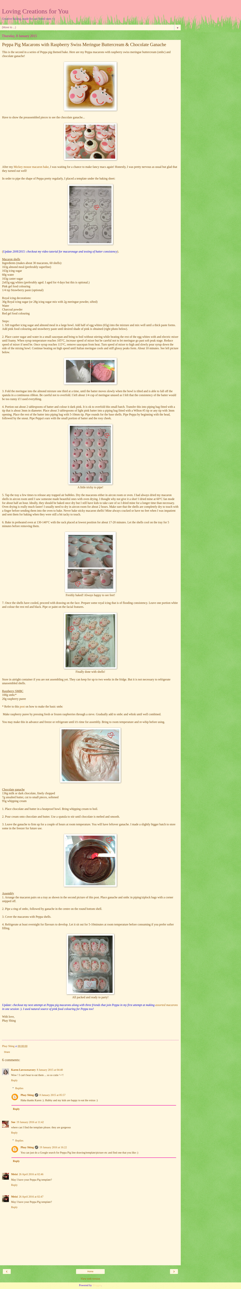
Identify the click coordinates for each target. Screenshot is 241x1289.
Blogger (96, 1285)
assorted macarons (166, 1005)
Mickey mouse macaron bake (31, 166)
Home (90, 1271)
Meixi (14, 1174)
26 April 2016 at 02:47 (31, 1196)
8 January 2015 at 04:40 (50, 1069)
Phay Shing (27, 1094)
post (22, 706)
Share (7, 1052)
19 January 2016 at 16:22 (53, 1147)
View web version (90, 1278)
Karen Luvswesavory (23, 1069)
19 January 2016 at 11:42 (30, 1122)
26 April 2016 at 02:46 (31, 1174)
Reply (14, 1080)
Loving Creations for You (35, 11)
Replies (19, 1088)
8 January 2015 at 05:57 (52, 1094)
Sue (13, 1122)
